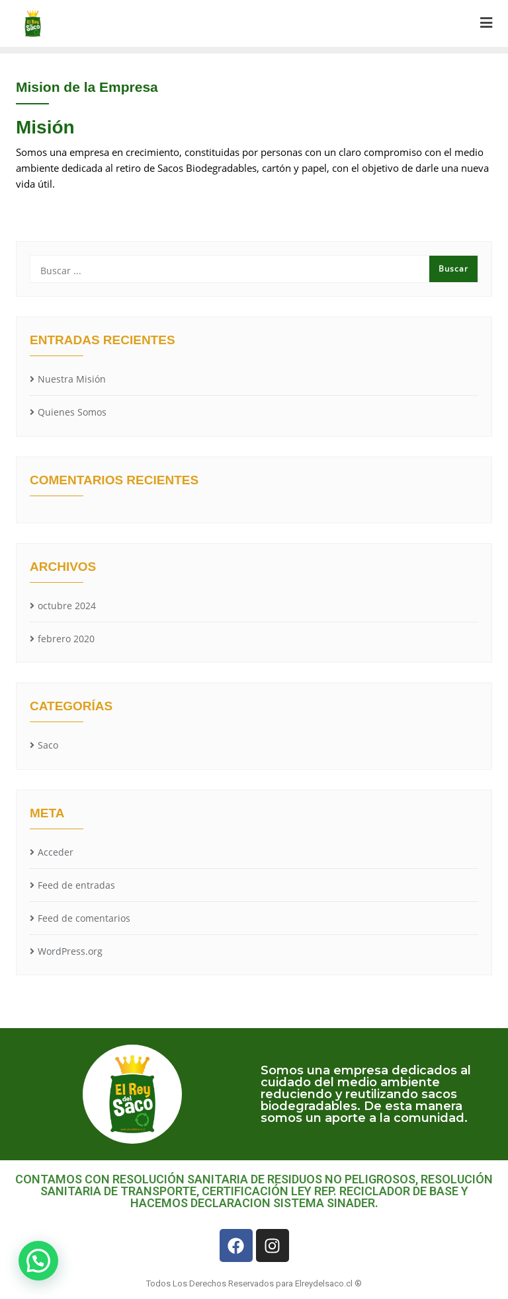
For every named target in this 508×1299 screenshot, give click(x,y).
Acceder (55, 852)
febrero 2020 (66, 638)
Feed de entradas (76, 885)
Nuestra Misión (72, 379)
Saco (48, 745)
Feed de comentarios (84, 918)
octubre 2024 (67, 605)
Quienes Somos (72, 412)
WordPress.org (70, 951)
